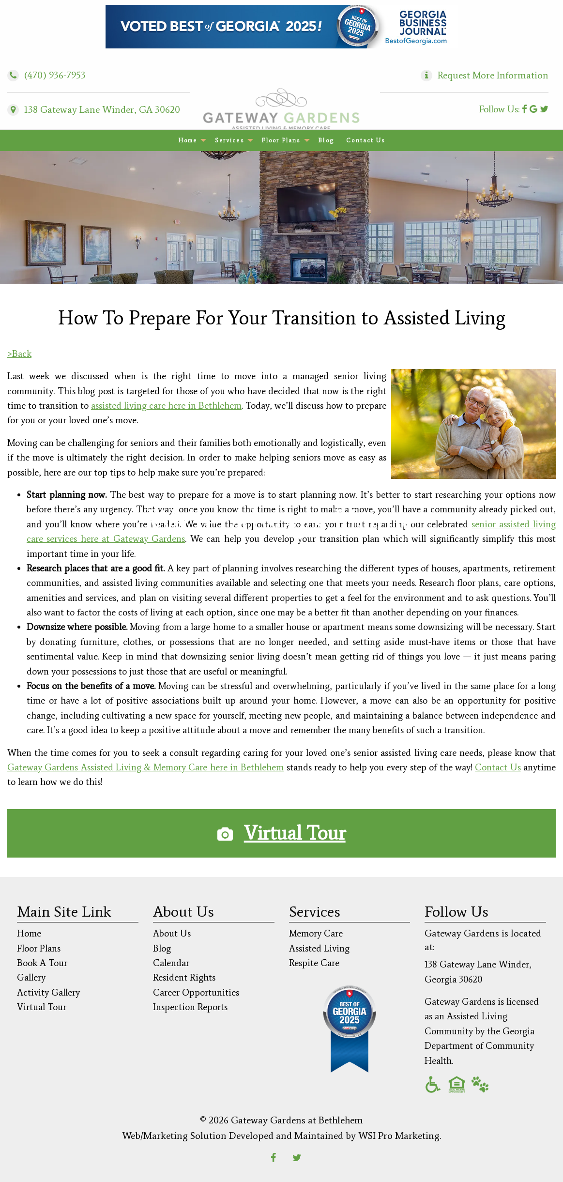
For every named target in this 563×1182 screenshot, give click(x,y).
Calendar (171, 962)
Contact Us (365, 140)
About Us (172, 933)
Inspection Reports (190, 1007)
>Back (19, 353)
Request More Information (493, 75)
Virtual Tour (295, 833)
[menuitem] (190, 140)
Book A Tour (42, 962)
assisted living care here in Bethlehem (166, 405)
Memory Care (316, 933)
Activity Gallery (48, 992)
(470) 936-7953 (46, 75)
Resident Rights (184, 977)
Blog (326, 140)
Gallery (31, 977)
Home (187, 140)
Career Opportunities (196, 992)
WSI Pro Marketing (399, 1135)
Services (229, 140)
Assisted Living (319, 948)
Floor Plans (280, 140)
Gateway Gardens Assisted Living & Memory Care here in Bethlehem (145, 767)
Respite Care (314, 962)
